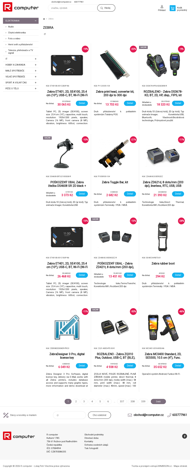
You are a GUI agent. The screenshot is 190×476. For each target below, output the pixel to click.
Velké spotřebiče (22, 76)
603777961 (79, 2)
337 (121, 401)
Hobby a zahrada (22, 65)
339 (142, 401)
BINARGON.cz (165, 466)
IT (22, 59)
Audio (11, 26)
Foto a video (14, 38)
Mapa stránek (180, 466)
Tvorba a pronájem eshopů (145, 466)
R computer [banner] (21, 7)
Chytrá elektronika (17, 32)
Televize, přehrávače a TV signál (20, 51)
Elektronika (22, 21)
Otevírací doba (91, 438)
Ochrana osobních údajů (96, 445)
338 (131, 401)
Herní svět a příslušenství (20, 44)
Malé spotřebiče (22, 71)
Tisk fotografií (91, 448)
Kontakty (88, 441)
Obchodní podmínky (94, 434)
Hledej (107, 8)
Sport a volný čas (22, 82)
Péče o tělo (22, 88)
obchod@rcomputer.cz (61, 2)
